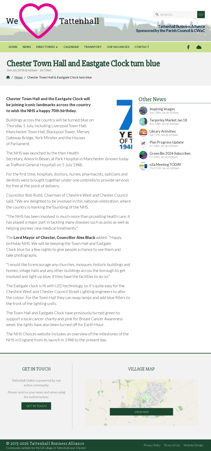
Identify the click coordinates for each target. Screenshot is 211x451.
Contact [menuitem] (142, 47)
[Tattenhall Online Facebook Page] (188, 47)
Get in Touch (36, 406)
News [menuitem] (27, 47)
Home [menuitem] (13, 47)
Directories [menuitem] (45, 47)
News (18, 77)
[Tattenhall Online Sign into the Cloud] (199, 47)
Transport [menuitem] (93, 47)
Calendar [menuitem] (71, 47)
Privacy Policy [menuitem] (152, 445)
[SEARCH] (176, 14)
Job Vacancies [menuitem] (118, 47)
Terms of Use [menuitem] (172, 445)
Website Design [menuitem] (193, 445)
